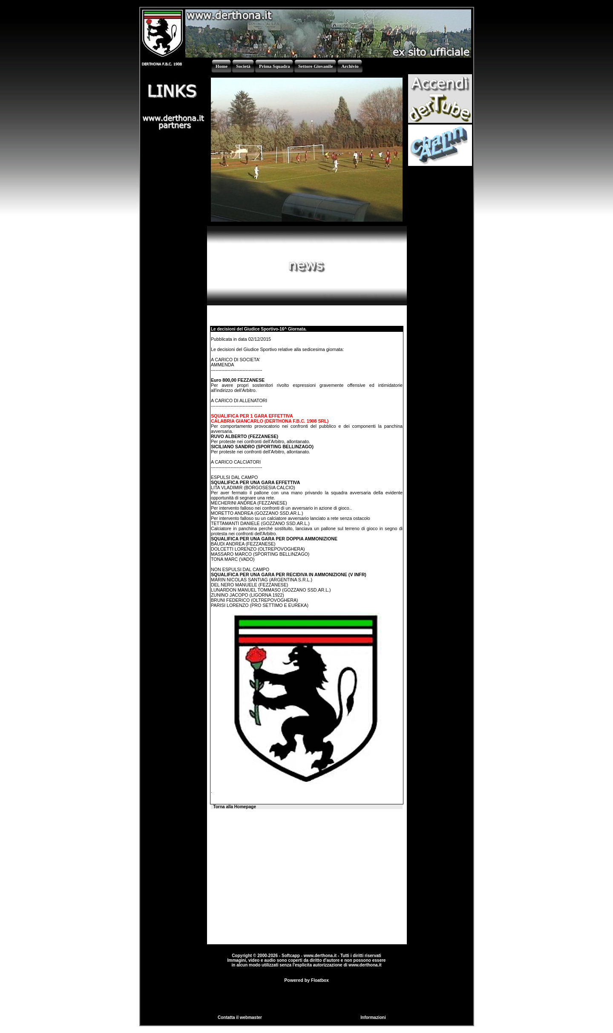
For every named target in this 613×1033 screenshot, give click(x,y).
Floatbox (320, 980)
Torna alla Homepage (234, 806)
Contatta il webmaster (240, 1017)
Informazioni (373, 1017)
